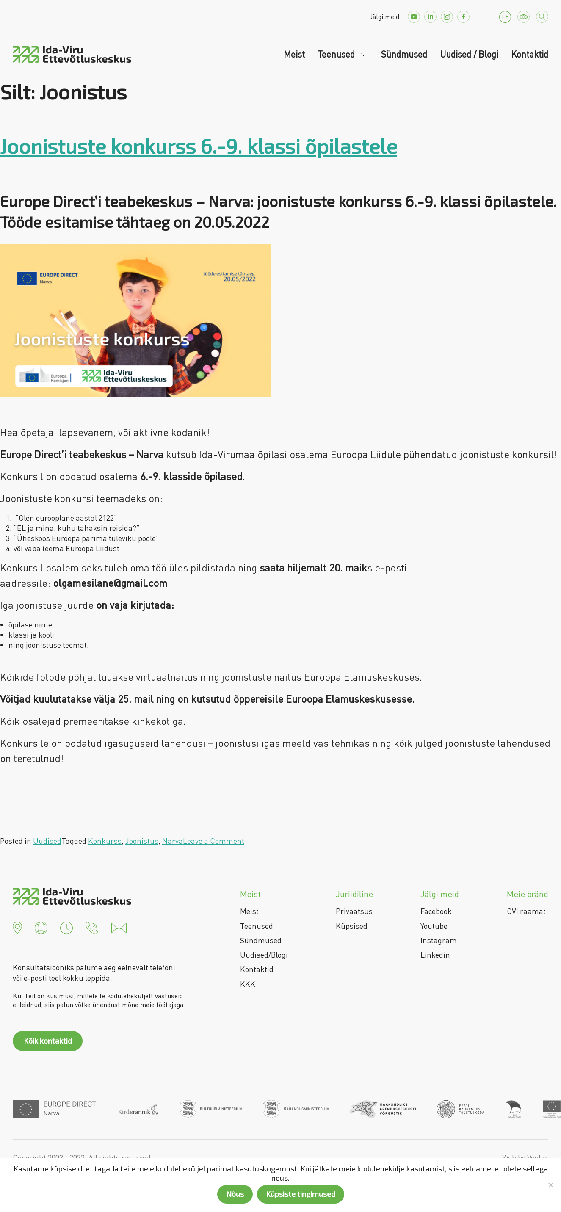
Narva (172, 840)
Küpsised (352, 925)
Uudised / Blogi (469, 54)
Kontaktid (529, 54)
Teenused (337, 54)
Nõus (235, 1193)
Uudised (47, 840)
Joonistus (141, 840)
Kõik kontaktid (48, 1040)
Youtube (434, 925)
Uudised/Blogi (264, 954)
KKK (247, 983)
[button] (17, 927)
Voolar (537, 1157)
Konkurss (105, 840)
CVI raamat (526, 911)
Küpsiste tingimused (300, 1193)
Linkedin (435, 954)
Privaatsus (354, 911)
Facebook (436, 911)
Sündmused (404, 54)
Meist (294, 54)
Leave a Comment (213, 840)
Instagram (438, 940)
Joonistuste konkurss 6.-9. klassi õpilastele (198, 145)
